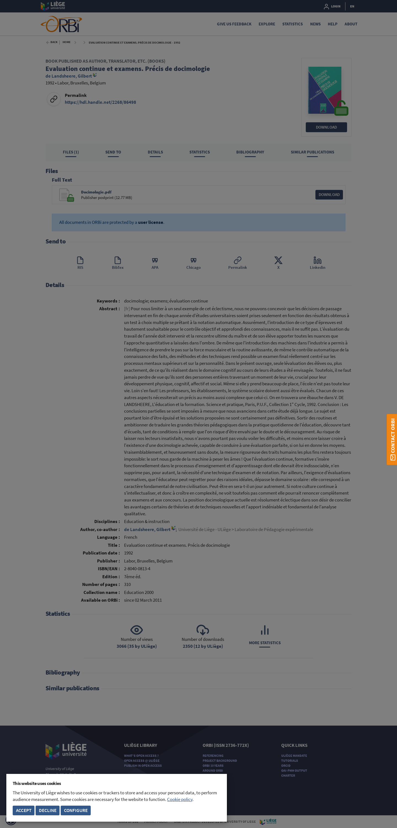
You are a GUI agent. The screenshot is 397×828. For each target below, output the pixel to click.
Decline (48, 810)
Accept (23, 810)
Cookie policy (179, 799)
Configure (76, 810)
